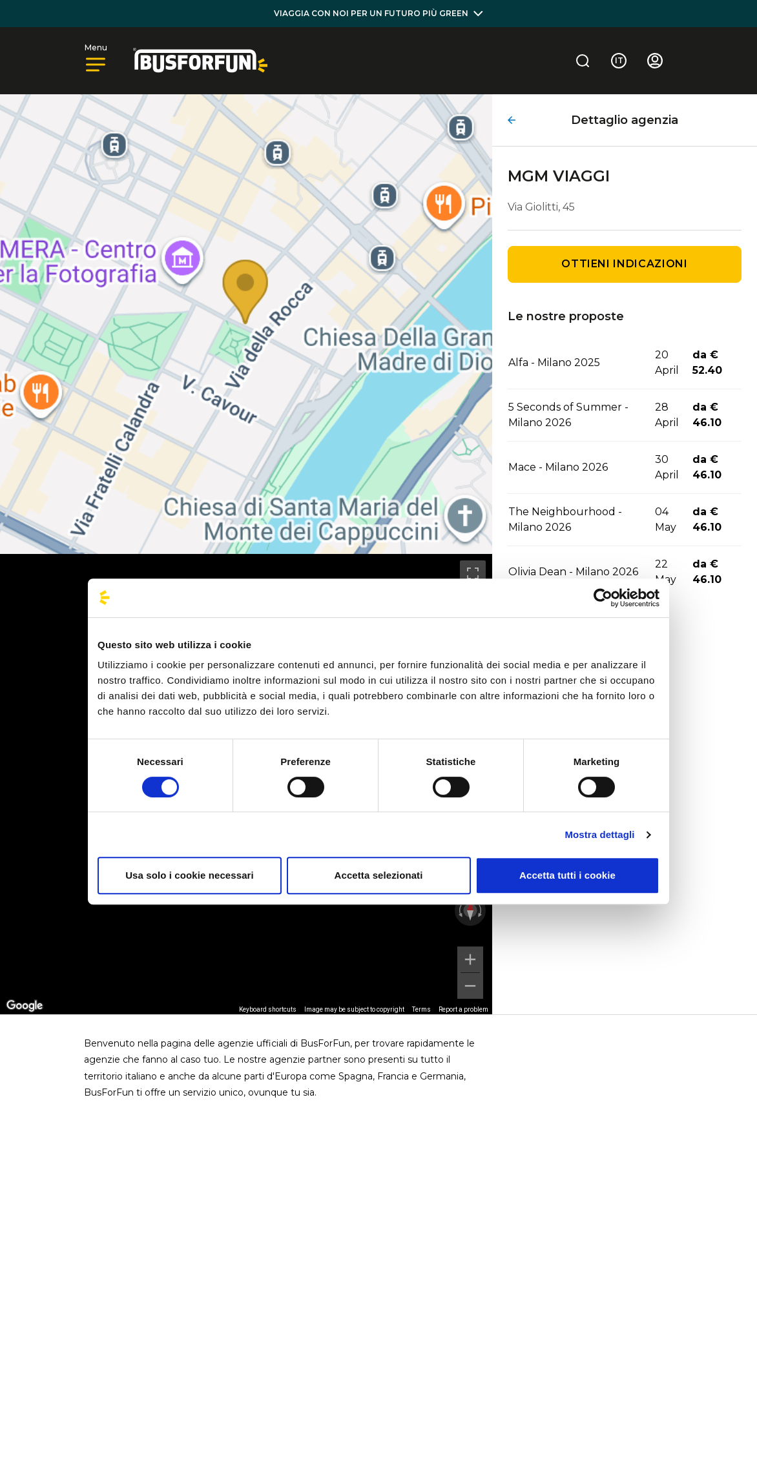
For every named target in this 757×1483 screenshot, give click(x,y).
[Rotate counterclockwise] (459, 910)
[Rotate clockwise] (481, 910)
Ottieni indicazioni (624, 264)
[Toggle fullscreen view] (473, 573)
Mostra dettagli (599, 834)
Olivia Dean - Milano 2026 (573, 572)
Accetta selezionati (379, 875)
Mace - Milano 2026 (558, 467)
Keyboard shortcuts (267, 1009)
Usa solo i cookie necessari (189, 875)
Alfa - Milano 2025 (554, 362)
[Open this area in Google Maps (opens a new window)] (24, 1005)
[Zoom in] (470, 959)
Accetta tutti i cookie (567, 875)
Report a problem (463, 1009)
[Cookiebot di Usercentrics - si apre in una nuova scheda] (602, 598)
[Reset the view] (470, 910)
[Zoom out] (470, 986)
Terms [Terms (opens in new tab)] (421, 1009)
